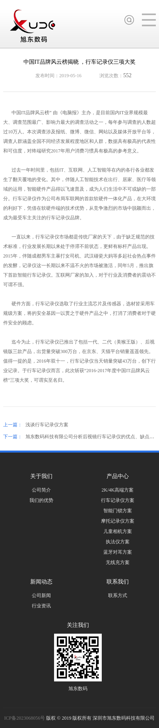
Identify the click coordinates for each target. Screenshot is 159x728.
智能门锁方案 (117, 510)
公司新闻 (41, 595)
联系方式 (117, 595)
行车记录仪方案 (117, 500)
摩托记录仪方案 (117, 521)
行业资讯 (41, 606)
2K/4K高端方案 (118, 490)
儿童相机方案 (117, 531)
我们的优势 (41, 500)
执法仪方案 (118, 542)
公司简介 (41, 490)
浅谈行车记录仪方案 (46, 424)
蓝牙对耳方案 (117, 552)
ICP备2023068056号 (25, 718)
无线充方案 (118, 562)
